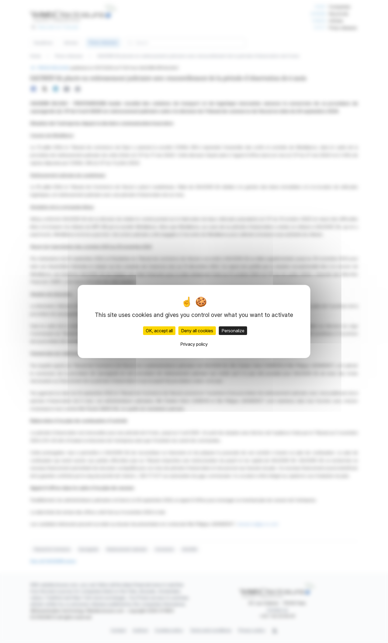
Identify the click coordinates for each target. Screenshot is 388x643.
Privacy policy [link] (194, 344)
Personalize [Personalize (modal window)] (232, 330)
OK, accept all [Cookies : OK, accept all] (159, 330)
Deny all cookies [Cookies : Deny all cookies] (197, 330)
